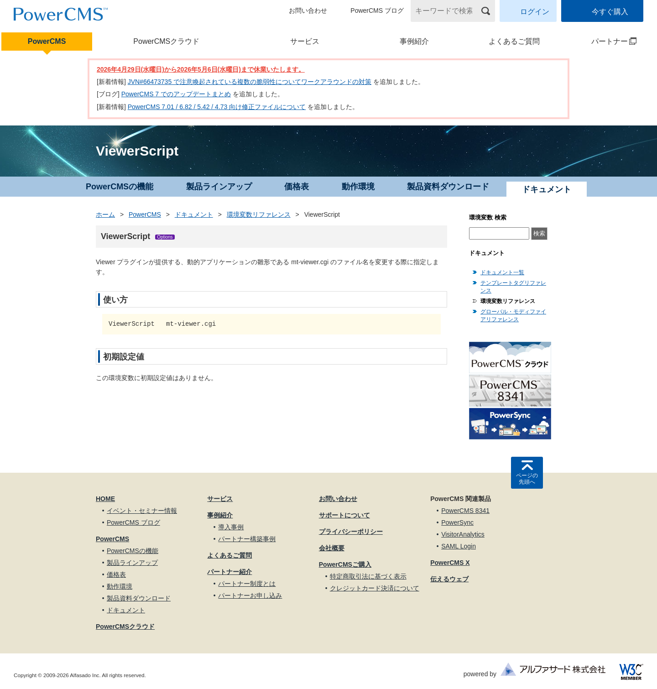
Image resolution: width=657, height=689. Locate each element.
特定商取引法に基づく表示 (368, 576)
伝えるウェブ (449, 579)
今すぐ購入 (610, 12)
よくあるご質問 (514, 41)
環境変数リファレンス (259, 214)
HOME (105, 498)
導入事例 (231, 527)
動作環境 (358, 186)
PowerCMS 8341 (465, 510)
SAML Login (458, 546)
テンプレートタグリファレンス (513, 287)
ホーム (105, 214)
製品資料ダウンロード (448, 186)
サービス (304, 41)
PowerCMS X (449, 562)
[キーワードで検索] (447, 11)
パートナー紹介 (229, 571)
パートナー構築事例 (247, 539)
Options (164, 237)
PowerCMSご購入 (345, 564)
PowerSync (457, 522)
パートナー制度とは (247, 583)
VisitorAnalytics (463, 534)
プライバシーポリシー (351, 531)
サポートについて (344, 515)
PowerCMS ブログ (377, 10)
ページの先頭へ (527, 478)
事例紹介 (414, 41)
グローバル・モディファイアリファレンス (513, 315)
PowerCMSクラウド (166, 41)
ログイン (534, 12)
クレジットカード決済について (374, 588)
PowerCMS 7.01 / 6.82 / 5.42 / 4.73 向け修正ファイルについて (217, 106)
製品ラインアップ (219, 186)
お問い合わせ (308, 10)
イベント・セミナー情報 (142, 510)
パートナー (603, 41)
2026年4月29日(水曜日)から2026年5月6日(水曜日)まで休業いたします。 (201, 69)
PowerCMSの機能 (119, 186)
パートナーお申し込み (250, 595)
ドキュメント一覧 (502, 272)
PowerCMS (47, 41)
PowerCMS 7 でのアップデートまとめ (176, 94)
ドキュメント (194, 214)
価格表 (296, 186)
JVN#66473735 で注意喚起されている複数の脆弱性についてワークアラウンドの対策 (249, 81)
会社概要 (331, 548)
